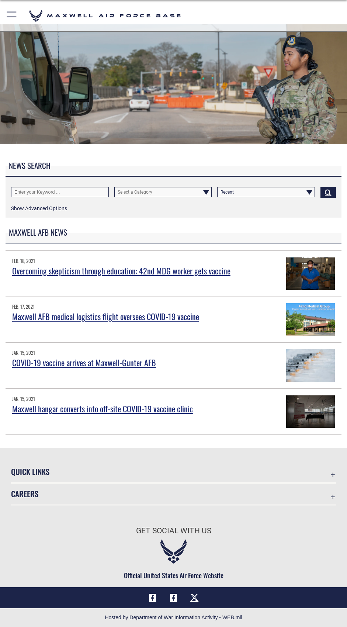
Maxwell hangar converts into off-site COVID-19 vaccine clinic (102, 409)
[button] (12, 15)
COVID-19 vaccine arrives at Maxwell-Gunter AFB (84, 362)
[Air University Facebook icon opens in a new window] (173, 597)
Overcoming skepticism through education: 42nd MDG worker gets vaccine (121, 271)
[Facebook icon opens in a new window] (152, 597)
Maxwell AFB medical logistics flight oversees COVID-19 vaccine (105, 316)
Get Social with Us (173, 530)
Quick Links (30, 471)
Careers (24, 493)
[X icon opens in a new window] (194, 597)
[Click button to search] (328, 192)
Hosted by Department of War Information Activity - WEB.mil (173, 617)
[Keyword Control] (60, 192)
